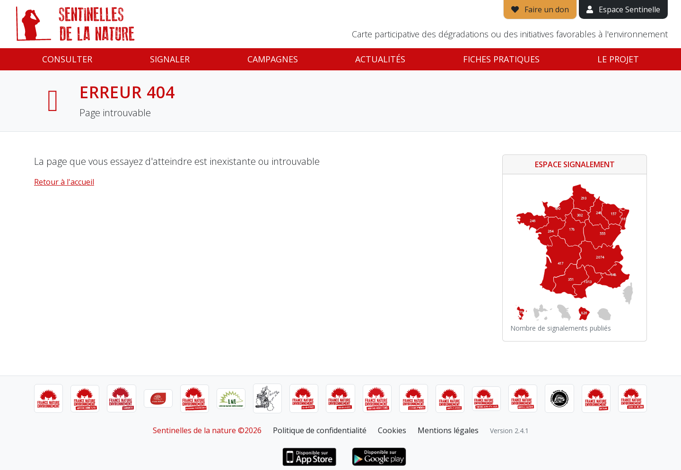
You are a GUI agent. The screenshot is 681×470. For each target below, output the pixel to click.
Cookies (392, 430)
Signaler (170, 59)
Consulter (67, 59)
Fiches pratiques (501, 59)
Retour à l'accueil (64, 182)
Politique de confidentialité (320, 430)
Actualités (380, 59)
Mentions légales (448, 430)
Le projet (618, 59)
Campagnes (272, 59)
